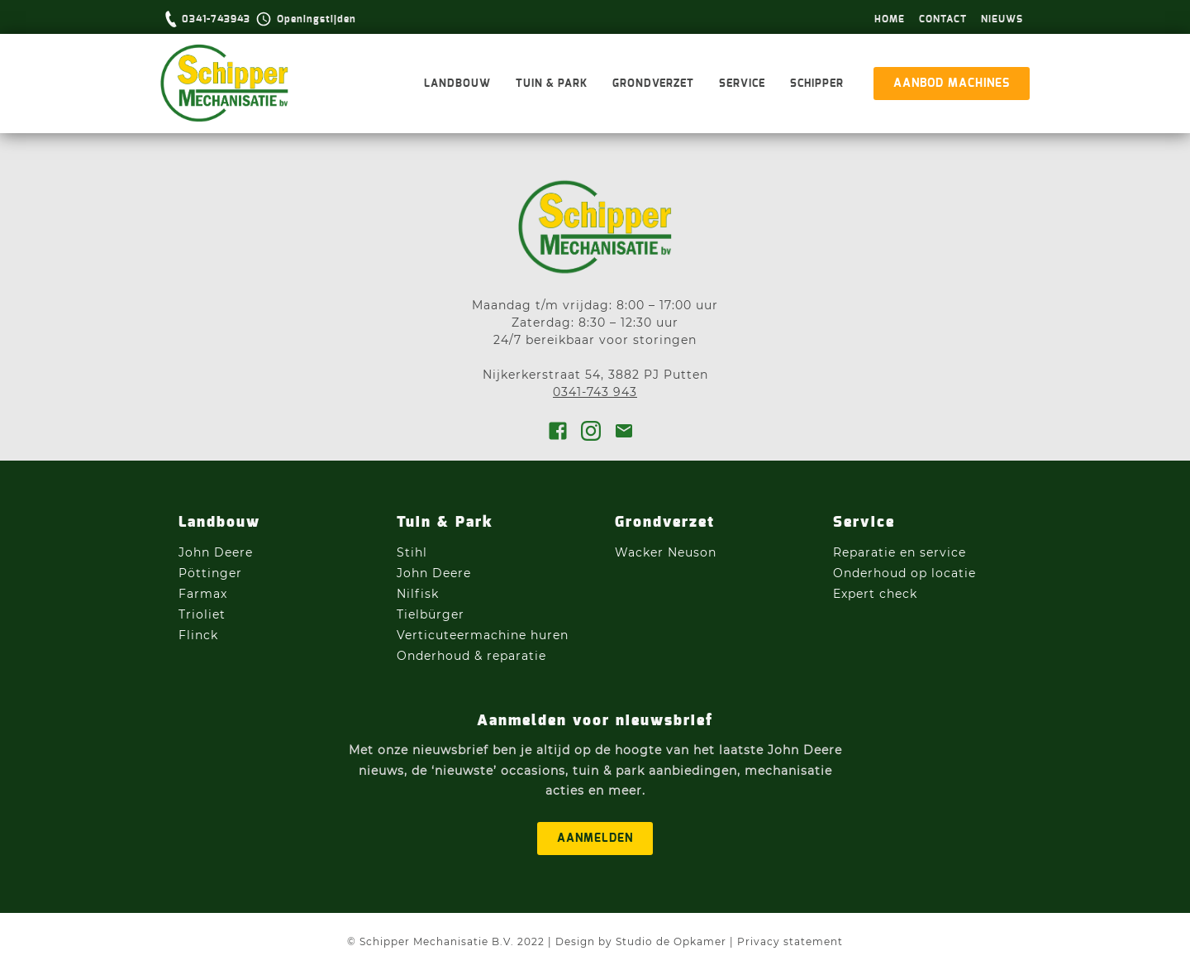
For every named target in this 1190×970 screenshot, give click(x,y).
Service (742, 84)
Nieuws (1002, 19)
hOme (889, 19)
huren (550, 635)
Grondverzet (653, 84)
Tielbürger (430, 614)
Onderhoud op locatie (904, 573)
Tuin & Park (552, 84)
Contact (943, 19)
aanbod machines (951, 83)
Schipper (817, 84)
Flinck (198, 635)
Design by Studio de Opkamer (640, 941)
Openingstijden (316, 19)
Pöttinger (212, 573)
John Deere (217, 552)
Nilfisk (418, 593)
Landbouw (457, 84)
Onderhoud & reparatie (471, 655)
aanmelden (595, 838)
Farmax (202, 593)
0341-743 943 (595, 392)
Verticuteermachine (461, 635)
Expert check (875, 593)
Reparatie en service (899, 552)
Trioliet (202, 614)
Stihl (412, 552)
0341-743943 (216, 19)
